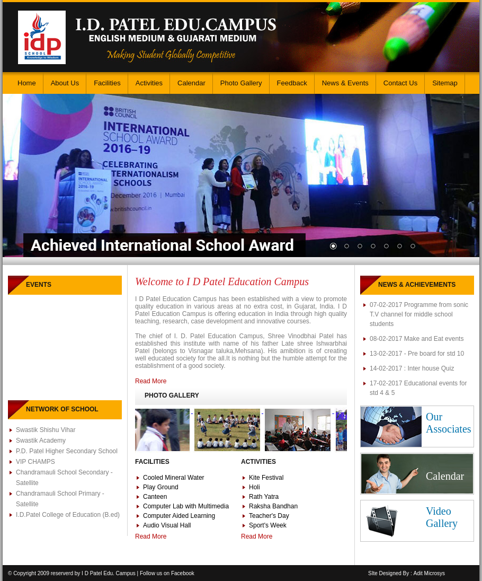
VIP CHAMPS (35, 461)
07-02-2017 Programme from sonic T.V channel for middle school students (419, 314)
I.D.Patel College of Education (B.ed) (68, 514)
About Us (65, 83)
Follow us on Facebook (167, 573)
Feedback (292, 83)
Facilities (107, 83)
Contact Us (400, 83)
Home (26, 83)
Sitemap (445, 83)
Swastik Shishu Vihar (46, 430)
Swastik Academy (41, 440)
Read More (150, 381)
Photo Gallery (241, 83)
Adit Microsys (429, 573)
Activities (149, 83)
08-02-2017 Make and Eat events (416, 338)
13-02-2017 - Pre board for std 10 (417, 353)
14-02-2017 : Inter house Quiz (412, 368)
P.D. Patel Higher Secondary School (67, 451)
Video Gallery (442, 517)
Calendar (191, 83)
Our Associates (448, 423)
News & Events (345, 83)
